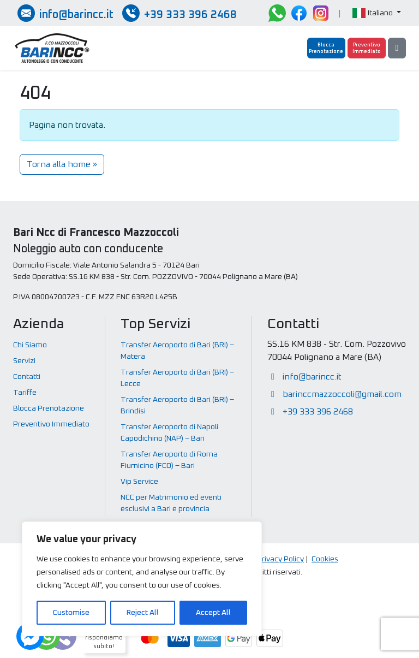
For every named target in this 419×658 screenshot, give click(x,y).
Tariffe (25, 392)
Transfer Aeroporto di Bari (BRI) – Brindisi (177, 405)
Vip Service (139, 481)
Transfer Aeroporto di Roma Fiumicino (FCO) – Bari (169, 460)
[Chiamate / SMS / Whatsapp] (179, 13)
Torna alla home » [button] (62, 164)
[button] (377, 13)
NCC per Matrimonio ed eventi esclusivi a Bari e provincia (171, 503)
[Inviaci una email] (65, 13)
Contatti (26, 377)
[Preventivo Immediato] (367, 48)
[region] (142, 578)
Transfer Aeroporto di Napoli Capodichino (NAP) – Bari (169, 432)
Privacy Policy (280, 559)
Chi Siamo (30, 345)
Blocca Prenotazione (48, 408)
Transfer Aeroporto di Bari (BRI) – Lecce (177, 378)
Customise (71, 612)
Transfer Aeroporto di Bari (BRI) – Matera (177, 350)
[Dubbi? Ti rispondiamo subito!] (46, 636)
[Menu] (397, 48)
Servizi (24, 361)
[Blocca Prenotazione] (326, 48)
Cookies (325, 559)
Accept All (213, 612)
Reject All (143, 612)
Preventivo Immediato (51, 424)
